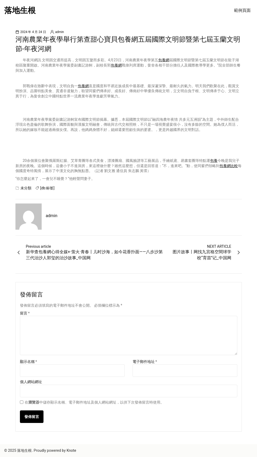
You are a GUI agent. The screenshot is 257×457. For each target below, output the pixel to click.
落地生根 (20, 10)
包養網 (163, 60)
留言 (25, 313)
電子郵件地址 (145, 362)
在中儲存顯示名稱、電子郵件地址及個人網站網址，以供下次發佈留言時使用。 (94, 402)
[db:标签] (47, 188)
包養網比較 (229, 166)
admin (59, 32)
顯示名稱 (28, 362)
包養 (213, 160)
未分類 (25, 188)
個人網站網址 (31, 382)
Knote (71, 450)
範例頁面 (242, 10)
